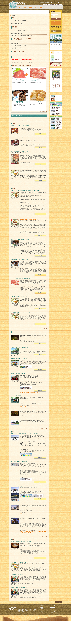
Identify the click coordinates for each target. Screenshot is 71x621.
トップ (11, 15)
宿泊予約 (40, 133)
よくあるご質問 (53, 605)
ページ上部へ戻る (42, 111)
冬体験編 (29, 120)
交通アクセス (42, 612)
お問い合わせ (52, 607)
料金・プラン (56, 21)
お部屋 (30, 7)
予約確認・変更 (54, 30)
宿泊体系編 (35, 120)
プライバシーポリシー (54, 612)
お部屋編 (13, 120)
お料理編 (19, 120)
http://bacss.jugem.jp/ (23, 513)
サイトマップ (52, 611)
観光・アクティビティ (44, 7)
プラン (53, 7)
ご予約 (60, 7)
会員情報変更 (54, 31)
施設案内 (37, 7)
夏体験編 (24, 120)
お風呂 (19, 7)
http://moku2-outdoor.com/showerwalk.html (27, 406)
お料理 (24, 7)
